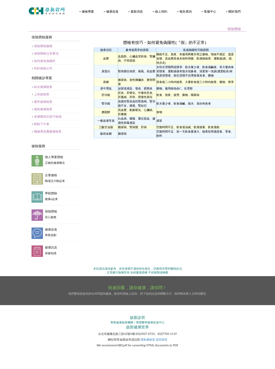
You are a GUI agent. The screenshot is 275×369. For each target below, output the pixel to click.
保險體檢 (51, 211)
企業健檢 (51, 175)
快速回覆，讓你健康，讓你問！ (137, 287)
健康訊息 (51, 247)
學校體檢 (51, 193)
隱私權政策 (148, 339)
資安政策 (161, 339)
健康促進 (51, 229)
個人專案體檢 (54, 157)
